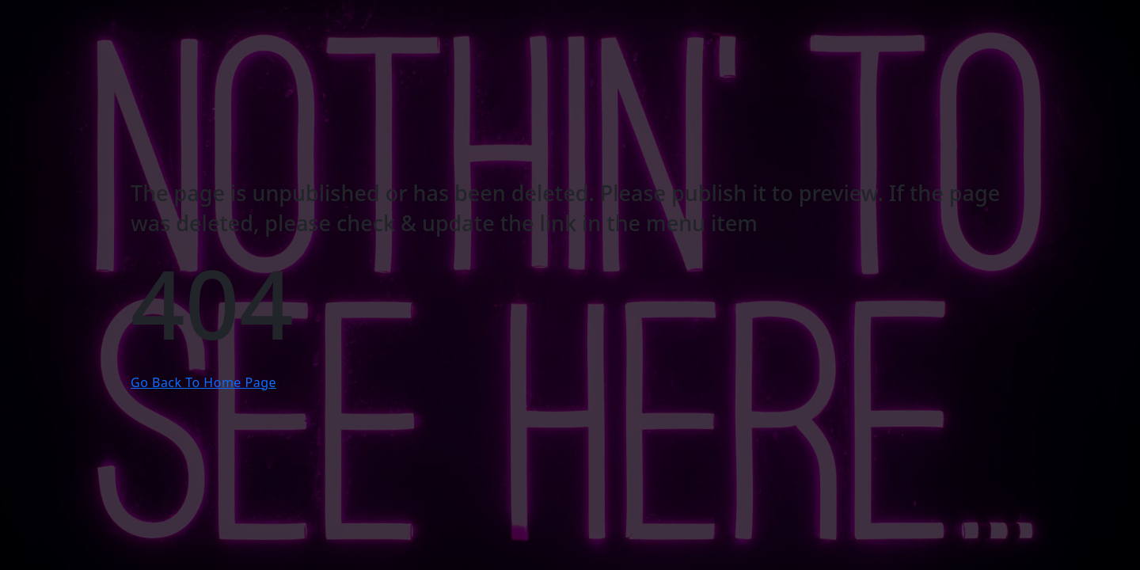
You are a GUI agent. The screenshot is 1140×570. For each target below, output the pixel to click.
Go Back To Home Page (203, 382)
